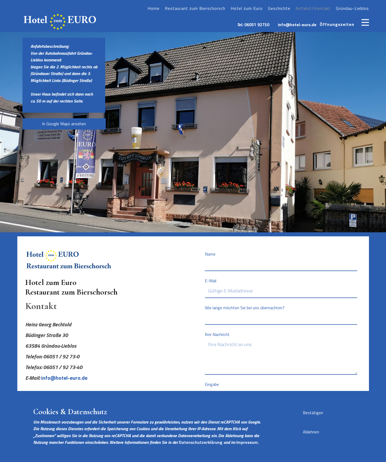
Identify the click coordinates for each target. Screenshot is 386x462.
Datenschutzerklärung (200, 442)
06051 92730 (256, 24)
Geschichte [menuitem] (279, 8)
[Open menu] (365, 22)
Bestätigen (313, 412)
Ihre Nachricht (217, 334)
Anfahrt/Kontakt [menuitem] (313, 8)
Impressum (247, 442)
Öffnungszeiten (337, 24)
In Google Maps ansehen (64, 123)
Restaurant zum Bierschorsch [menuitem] (195, 8)
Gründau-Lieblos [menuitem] (352, 8)
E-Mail (210, 280)
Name (210, 254)
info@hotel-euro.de (297, 24)
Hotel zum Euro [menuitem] (247, 8)
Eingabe (212, 384)
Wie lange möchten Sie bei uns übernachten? (245, 307)
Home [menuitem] (154, 8)
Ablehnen (311, 432)
